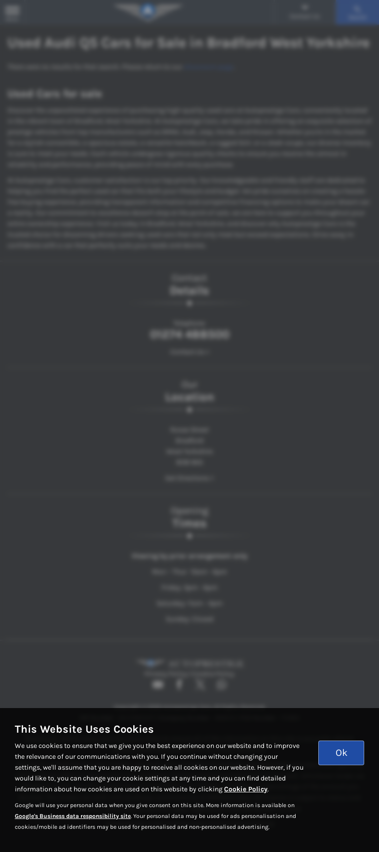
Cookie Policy (245, 789)
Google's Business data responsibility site (73, 816)
